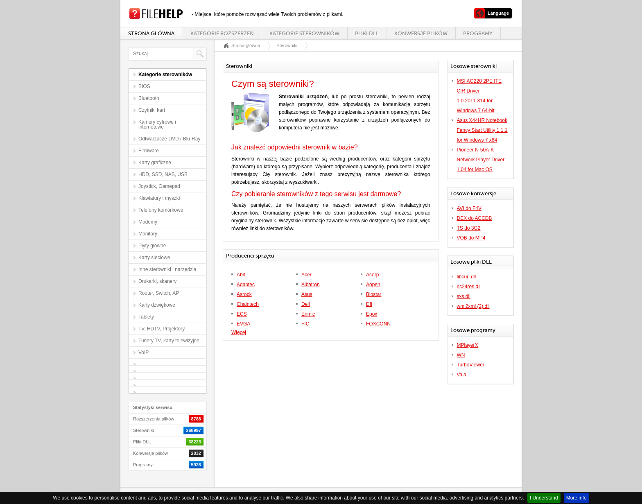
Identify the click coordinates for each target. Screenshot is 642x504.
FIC (305, 324)
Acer (306, 275)
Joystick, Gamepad (159, 186)
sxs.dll (463, 296)
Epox (371, 314)
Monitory (147, 234)
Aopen (373, 284)
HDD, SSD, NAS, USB (163, 174)
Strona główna (151, 33)
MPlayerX (467, 345)
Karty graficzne (154, 162)
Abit (241, 275)
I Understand (544, 498)
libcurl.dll (466, 277)
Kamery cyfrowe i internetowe (157, 124)
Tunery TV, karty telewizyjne (168, 341)
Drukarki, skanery (157, 281)
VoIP (143, 352)
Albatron (310, 284)
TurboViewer (470, 365)
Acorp (372, 275)
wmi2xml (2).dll (473, 306)
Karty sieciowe (154, 257)
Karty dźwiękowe (156, 305)
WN (461, 355)
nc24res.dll (469, 286)
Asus (306, 294)
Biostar (373, 294)
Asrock (244, 294)
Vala (461, 374)
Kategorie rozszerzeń (221, 33)
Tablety (146, 317)
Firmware (148, 151)
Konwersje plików (421, 33)
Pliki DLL (367, 33)
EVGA (243, 324)
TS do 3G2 (469, 228)
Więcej (238, 332)
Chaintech (248, 304)
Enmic (308, 314)
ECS (242, 314)
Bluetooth (148, 98)
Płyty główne (152, 246)
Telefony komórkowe (160, 210)
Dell (305, 304)
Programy (478, 33)
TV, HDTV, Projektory (161, 329)
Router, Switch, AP (158, 293)
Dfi (369, 304)
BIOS (144, 86)
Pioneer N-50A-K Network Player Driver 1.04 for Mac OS (481, 159)
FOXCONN (378, 324)
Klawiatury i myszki (159, 198)
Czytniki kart (151, 110)
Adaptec (246, 284)
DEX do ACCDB (474, 218)
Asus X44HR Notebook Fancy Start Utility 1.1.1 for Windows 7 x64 (482, 130)
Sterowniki (286, 45)
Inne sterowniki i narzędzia (167, 269)
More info (576, 498)
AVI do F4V (469, 208)
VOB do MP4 (471, 238)
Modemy (147, 222)
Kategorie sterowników (304, 33)
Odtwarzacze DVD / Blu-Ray (169, 139)
